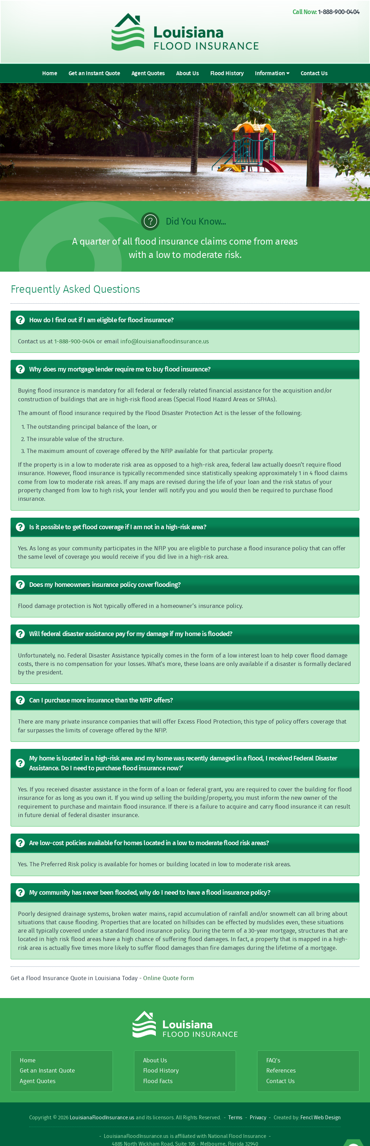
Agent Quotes (148, 73)
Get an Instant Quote (94, 73)
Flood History (227, 73)
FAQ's (273, 1060)
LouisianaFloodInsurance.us (103, 1117)
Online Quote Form (168, 977)
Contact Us (314, 73)
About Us (187, 73)
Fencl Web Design (320, 1117)
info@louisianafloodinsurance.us (164, 341)
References (280, 1070)
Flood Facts (158, 1080)
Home (49, 73)
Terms (235, 1117)
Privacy (258, 1117)
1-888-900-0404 (338, 12)
